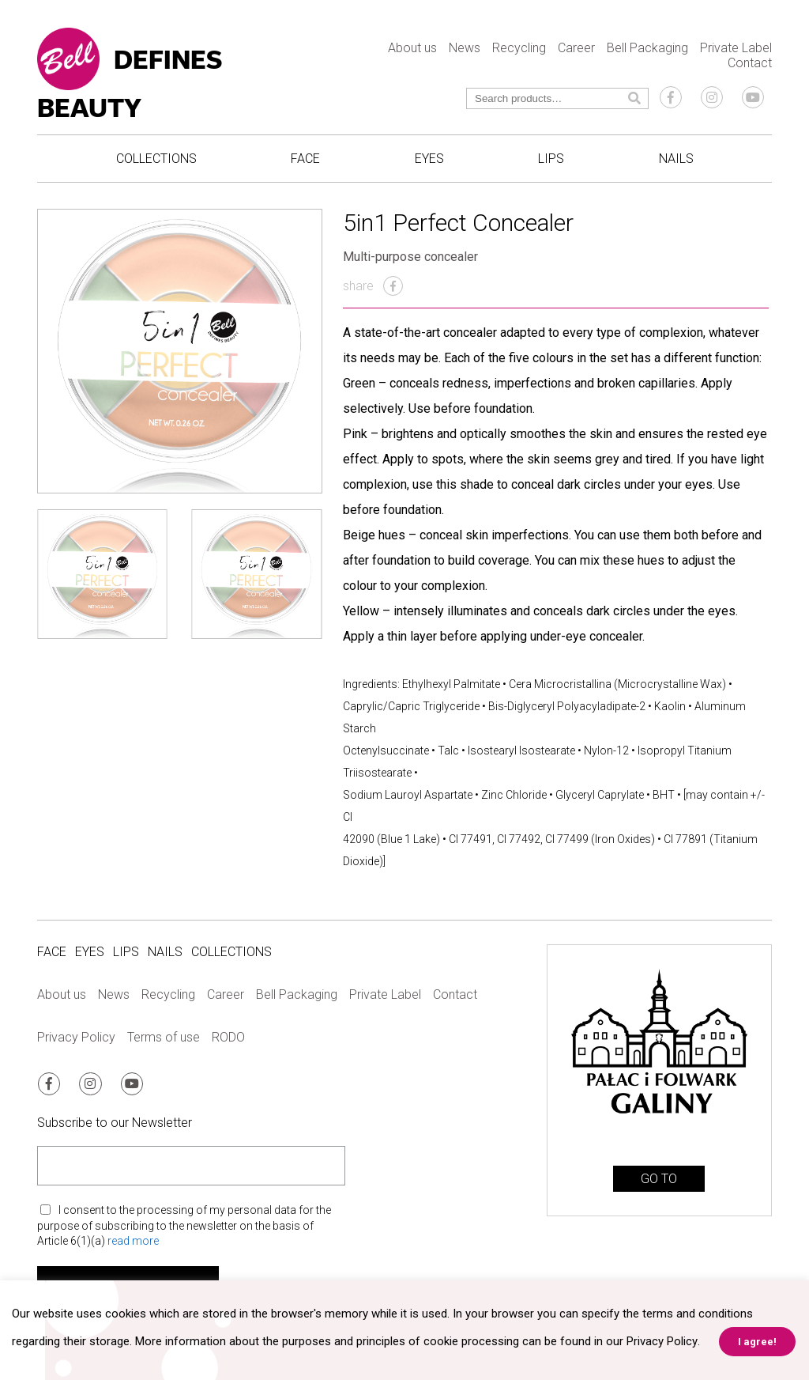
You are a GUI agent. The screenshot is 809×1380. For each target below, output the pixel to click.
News (464, 47)
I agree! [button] (756, 1342)
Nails (676, 158)
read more (133, 1240)
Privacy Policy (76, 1037)
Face (305, 158)
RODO (228, 1037)
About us (412, 47)
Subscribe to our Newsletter (114, 1121)
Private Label (736, 47)
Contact (750, 62)
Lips (551, 158)
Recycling (519, 47)
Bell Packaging (647, 47)
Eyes (429, 158)
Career (576, 47)
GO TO (659, 1178)
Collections (156, 158)
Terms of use (163, 1037)
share (373, 286)
